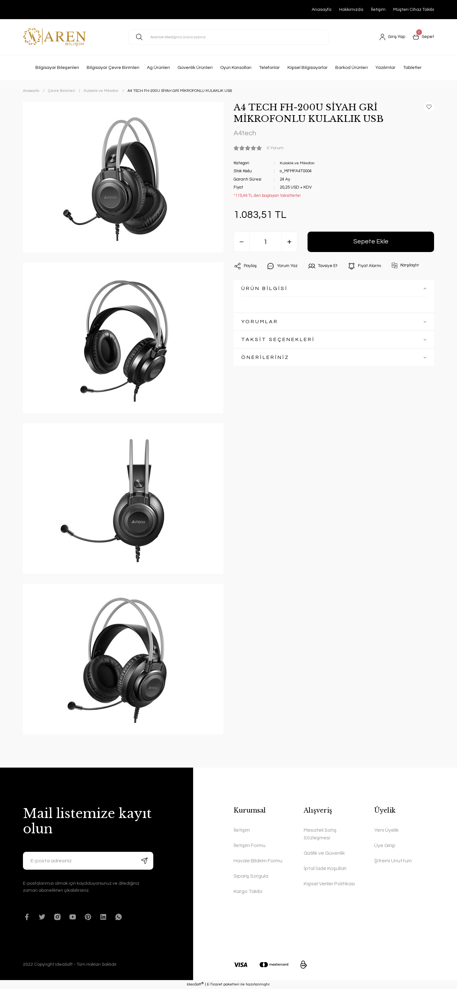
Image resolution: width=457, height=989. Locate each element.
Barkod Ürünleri (351, 67)
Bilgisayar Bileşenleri (57, 67)
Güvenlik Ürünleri (195, 67)
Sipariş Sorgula (251, 876)
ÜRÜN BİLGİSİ (264, 289)
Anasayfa (321, 9)
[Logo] (54, 37)
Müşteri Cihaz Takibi (413, 9)
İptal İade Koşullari (325, 868)
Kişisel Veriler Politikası (329, 883)
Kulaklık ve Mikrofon (298, 163)
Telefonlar (269, 67)
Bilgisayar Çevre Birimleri (113, 67)
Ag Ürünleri (158, 67)
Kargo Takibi (248, 891)
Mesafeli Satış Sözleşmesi (320, 834)
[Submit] (144, 861)
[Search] (228, 37)
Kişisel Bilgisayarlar (307, 67)
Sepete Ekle (371, 242)
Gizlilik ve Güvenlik (324, 853)
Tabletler (412, 67)
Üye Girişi (384, 845)
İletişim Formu (249, 845)
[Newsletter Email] (88, 861)
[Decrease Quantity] (241, 243)
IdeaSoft (195, 984)
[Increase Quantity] (289, 243)
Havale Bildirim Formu (258, 860)
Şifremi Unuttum (393, 860)
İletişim (378, 9)
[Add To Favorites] (429, 107)
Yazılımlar (385, 67)
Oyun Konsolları (235, 67)
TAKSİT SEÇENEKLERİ (278, 340)
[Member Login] (391, 37)
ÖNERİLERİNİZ (265, 358)
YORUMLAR (259, 322)
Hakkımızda (351, 9)
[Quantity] (265, 243)
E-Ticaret (214, 984)
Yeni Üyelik (386, 830)
